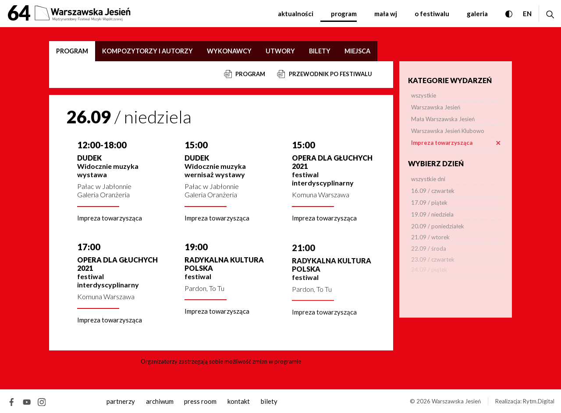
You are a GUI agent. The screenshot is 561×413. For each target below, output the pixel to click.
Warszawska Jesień (456, 401)
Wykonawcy (229, 51)
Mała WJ (385, 14)
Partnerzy (121, 401)
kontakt (238, 401)
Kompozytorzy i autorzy (147, 51)
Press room (200, 401)
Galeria (477, 14)
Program (344, 14)
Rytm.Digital (538, 401)
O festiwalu (432, 14)
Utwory (280, 51)
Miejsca (357, 51)
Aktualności (295, 14)
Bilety (319, 51)
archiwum (160, 401)
